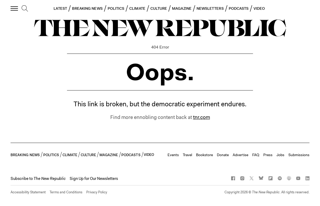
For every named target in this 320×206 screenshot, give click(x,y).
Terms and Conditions (66, 192)
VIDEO (259, 8)
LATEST (60, 8)
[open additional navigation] (14, 8)
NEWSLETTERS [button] (210, 8)
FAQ (255, 154)
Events (173, 154)
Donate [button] (223, 154)
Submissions (298, 154)
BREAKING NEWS (87, 8)
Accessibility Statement (28, 192)
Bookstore (204, 154)
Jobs (280, 154)
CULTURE (158, 8)
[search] (24, 9)
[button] (38, 178)
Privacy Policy (96, 192)
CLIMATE (137, 8)
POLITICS (116, 8)
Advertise (240, 154)
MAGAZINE (182, 8)
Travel (187, 154)
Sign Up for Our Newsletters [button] (94, 178)
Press (268, 154)
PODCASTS (239, 8)
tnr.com (201, 117)
